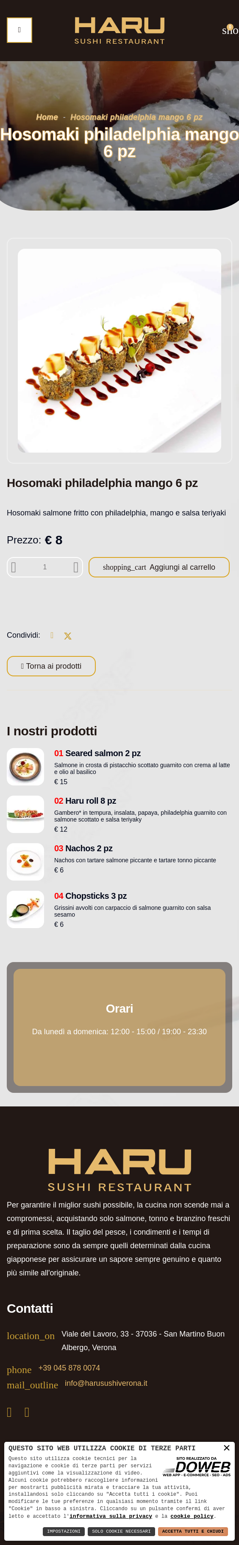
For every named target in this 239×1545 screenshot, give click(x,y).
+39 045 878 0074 (69, 1368)
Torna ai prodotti (53, 666)
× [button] (227, 1448)
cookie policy (191, 1516)
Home (47, 117)
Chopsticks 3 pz (90, 896)
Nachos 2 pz (83, 848)
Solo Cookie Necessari (121, 1531)
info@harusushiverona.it (106, 1383)
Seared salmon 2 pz (97, 753)
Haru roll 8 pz (85, 800)
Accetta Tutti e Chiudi (193, 1531)
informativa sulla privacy (110, 1516)
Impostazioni (64, 1531)
